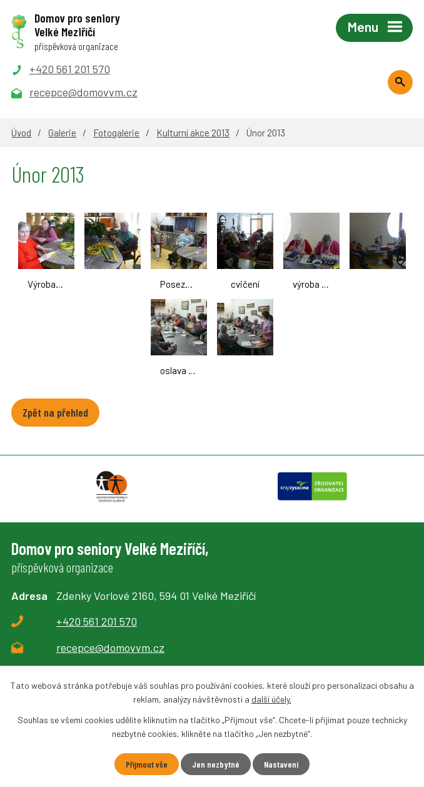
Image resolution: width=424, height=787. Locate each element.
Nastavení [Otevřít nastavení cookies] (281, 764)
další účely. (271, 699)
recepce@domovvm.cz (110, 647)
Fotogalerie (116, 132)
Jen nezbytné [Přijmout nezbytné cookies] (216, 764)
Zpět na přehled (55, 412)
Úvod (21, 132)
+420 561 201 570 (96, 621)
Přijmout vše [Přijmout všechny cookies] (147, 764)
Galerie (62, 132)
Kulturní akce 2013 (193, 132)
